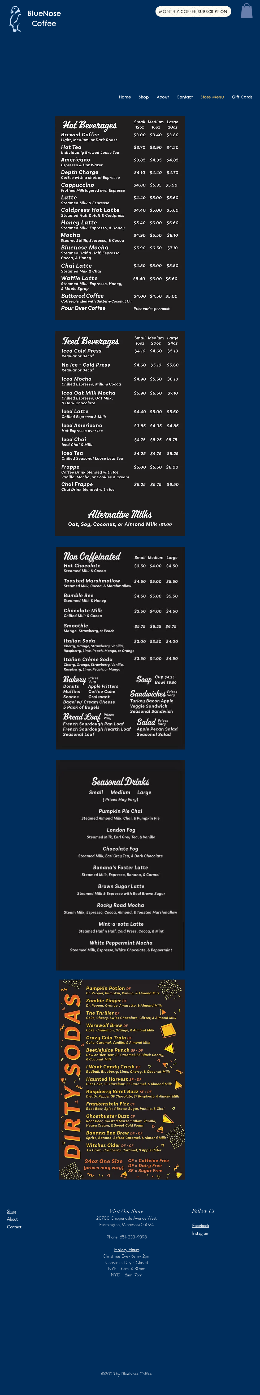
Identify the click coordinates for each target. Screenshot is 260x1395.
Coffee (44, 23)
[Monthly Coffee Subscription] (193, 11)
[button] (247, 10)
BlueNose (44, 13)
